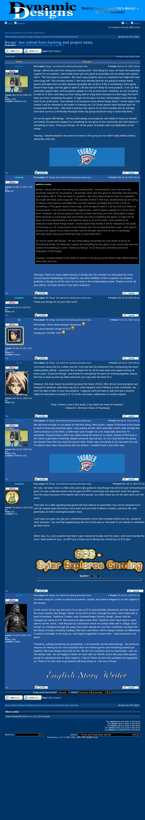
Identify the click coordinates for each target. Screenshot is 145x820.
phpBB (60, 737)
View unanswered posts (16, 33)
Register (19, 23)
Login (9, 23)
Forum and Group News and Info (63, 37)
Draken (20, 45)
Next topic (135, 57)
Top (6, 173)
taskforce (59, 45)
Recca (42, 45)
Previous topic (122, 57)
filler (36, 45)
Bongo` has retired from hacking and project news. (49, 42)
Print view (10, 57)
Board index (10, 37)
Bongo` (50, 45)
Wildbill (29, 45)
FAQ (125, 23)
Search (135, 23)
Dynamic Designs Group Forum (32, 37)
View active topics (36, 33)
